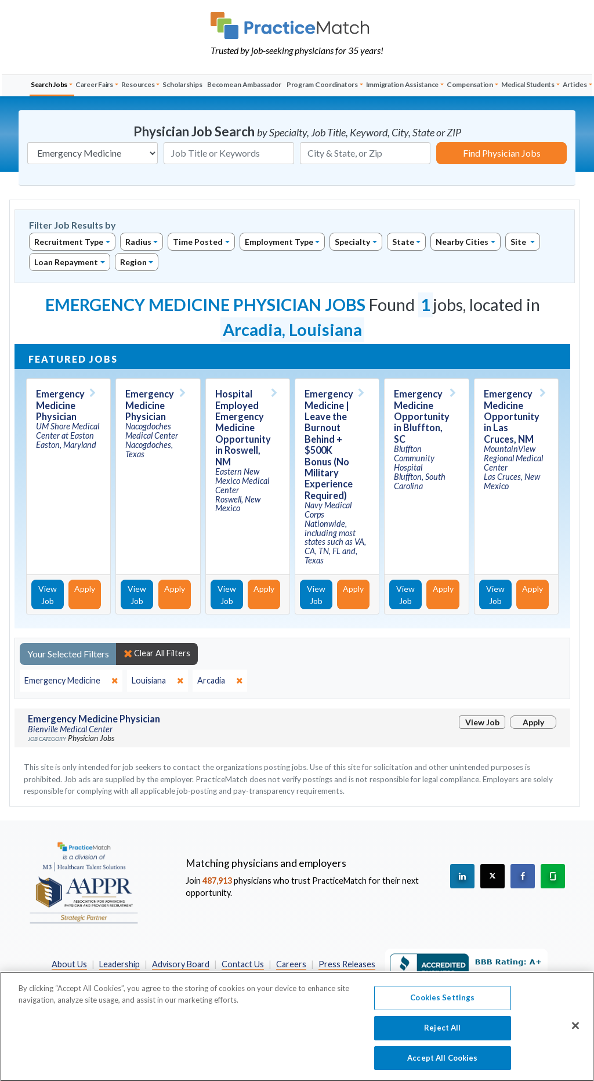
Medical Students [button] (528, 84)
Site (519, 242)
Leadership (119, 964)
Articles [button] (575, 84)
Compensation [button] (470, 84)
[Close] (575, 1031)
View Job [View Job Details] (47, 595)
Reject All (442, 1032)
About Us (69, 964)
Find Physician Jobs (502, 152)
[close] (71, 680)
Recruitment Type (68, 242)
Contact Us (243, 964)
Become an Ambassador (244, 84)
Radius (138, 242)
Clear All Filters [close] (157, 653)
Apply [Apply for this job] (84, 589)
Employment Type (279, 242)
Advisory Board (180, 964)
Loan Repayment (66, 262)
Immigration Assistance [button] (402, 84)
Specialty (352, 242)
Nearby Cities (462, 242)
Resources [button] (138, 84)
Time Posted (198, 242)
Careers (291, 964)
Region (133, 262)
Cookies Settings (442, 1003)
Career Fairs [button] (94, 84)
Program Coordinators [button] (322, 84)
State (403, 242)
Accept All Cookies (442, 1063)
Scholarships (182, 84)
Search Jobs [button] (49, 84)
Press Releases (346, 964)
